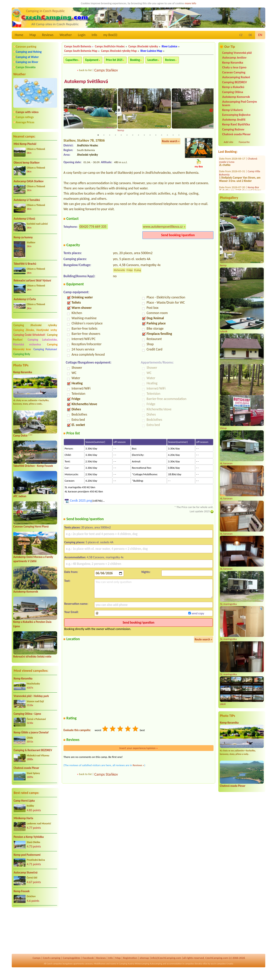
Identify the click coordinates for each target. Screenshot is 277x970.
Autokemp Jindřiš (233, 120)
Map (32, 35)
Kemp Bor (253, 161)
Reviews (47, 35)
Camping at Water (27, 57)
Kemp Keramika (22, 372)
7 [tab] (133, 135)
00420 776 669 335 (92, 227)
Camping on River (27, 62)
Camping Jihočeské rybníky (35, 325)
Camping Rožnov (233, 129)
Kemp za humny (23, 237)
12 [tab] (162, 135)
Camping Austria (126, 963)
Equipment (91, 60)
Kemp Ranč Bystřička (236, 124)
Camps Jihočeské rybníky (143, 46)
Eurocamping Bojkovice (236, 115)
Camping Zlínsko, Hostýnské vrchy (35, 330)
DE (250, 35)
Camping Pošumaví (45, 349)
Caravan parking (26, 46)
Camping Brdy (21, 354)
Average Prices (25, 122)
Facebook (88, 958)
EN (260, 35)
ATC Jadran (19, 496)
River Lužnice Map (151, 51)
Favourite (244, 142)
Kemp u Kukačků (233, 87)
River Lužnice (169, 46)
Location (153, 60)
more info (190, 3)
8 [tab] (138, 135)
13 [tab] (167, 135)
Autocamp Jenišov (234, 57)
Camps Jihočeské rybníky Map (119, 51)
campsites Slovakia (193, 963)
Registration (130, 958)
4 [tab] (115, 135)
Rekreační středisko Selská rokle (32, 656)
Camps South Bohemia (77, 46)
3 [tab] (110, 135)
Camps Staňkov (106, 70)
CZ (240, 35)
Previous (65, 110)
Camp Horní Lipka (24, 800)
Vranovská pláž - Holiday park (31, 696)
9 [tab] (144, 135)
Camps (37, 958)
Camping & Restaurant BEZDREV (33, 750)
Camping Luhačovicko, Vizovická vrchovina (35, 342)
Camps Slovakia (26, 67)
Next (211, 110)
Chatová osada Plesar (26, 768)
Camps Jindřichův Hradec (110, 46)
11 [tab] (156, 135)
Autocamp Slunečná (26, 872)
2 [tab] (104, 135)
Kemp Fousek (22, 891)
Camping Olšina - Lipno (27, 714)
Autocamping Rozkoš (236, 77)
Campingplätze (71, 958)
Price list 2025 (114, 60)
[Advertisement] (35, 931)
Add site (228, 142)
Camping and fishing (29, 52)
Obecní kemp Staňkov (27, 162)
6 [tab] (127, 135)
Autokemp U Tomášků (27, 200)
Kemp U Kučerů (232, 110)
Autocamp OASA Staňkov (28, 181)
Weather (66, 35)
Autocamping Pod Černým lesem (239, 103)
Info (94, 35)
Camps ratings (25, 117)
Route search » (171, 141)
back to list (85, 70)
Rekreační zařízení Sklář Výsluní (32, 280)
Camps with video (27, 112)
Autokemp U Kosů (24, 218)
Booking (135, 60)
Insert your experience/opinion (138, 748)
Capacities (72, 60)
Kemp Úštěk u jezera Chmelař (31, 732)
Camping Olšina (232, 92)
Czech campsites (54, 963)
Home (19, 35)
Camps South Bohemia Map (80, 51)
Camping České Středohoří (29, 335)
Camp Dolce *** (23, 435)
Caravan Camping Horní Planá (31, 526)
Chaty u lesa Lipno (234, 67)
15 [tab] (179, 135)
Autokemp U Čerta (25, 299)
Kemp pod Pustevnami (27, 855)
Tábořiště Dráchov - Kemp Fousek (33, 466)
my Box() (110, 35)
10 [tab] (150, 135)
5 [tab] (121, 135)
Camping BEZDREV (234, 82)
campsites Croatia (225, 963)
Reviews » (138, 765)
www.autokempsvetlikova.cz (163, 227)
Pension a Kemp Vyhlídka (29, 837)
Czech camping (51, 958)
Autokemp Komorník (25, 591)
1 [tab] (98, 135)
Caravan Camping (233, 72)
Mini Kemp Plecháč (25, 144)
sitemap (144, 958)
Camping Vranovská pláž (237, 53)
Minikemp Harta (23, 818)
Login (81, 35)
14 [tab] (173, 135)
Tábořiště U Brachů (25, 263)
